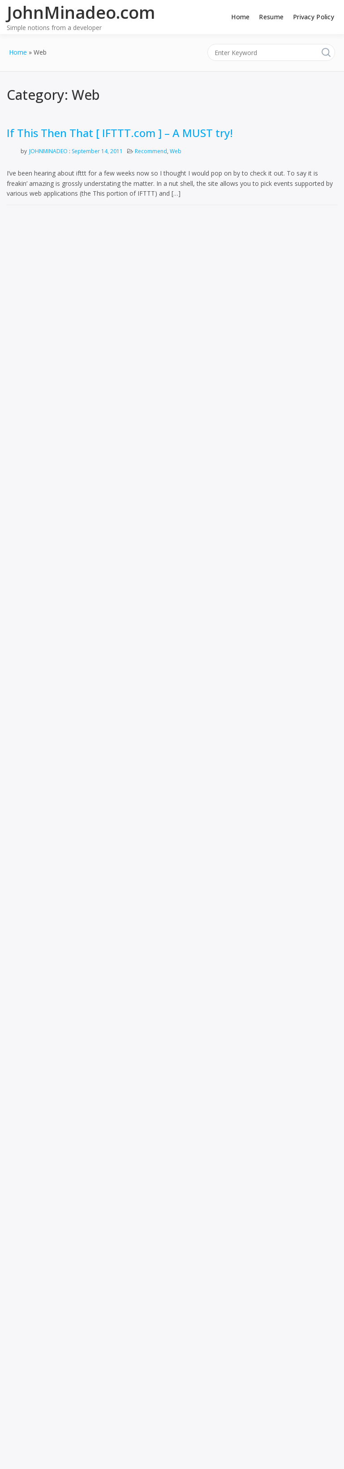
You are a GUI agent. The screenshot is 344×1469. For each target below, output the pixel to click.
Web (175, 151)
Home (240, 17)
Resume (271, 17)
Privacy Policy (313, 17)
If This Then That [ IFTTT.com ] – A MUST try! (120, 132)
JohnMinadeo (48, 151)
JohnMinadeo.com (81, 12)
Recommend (151, 151)
